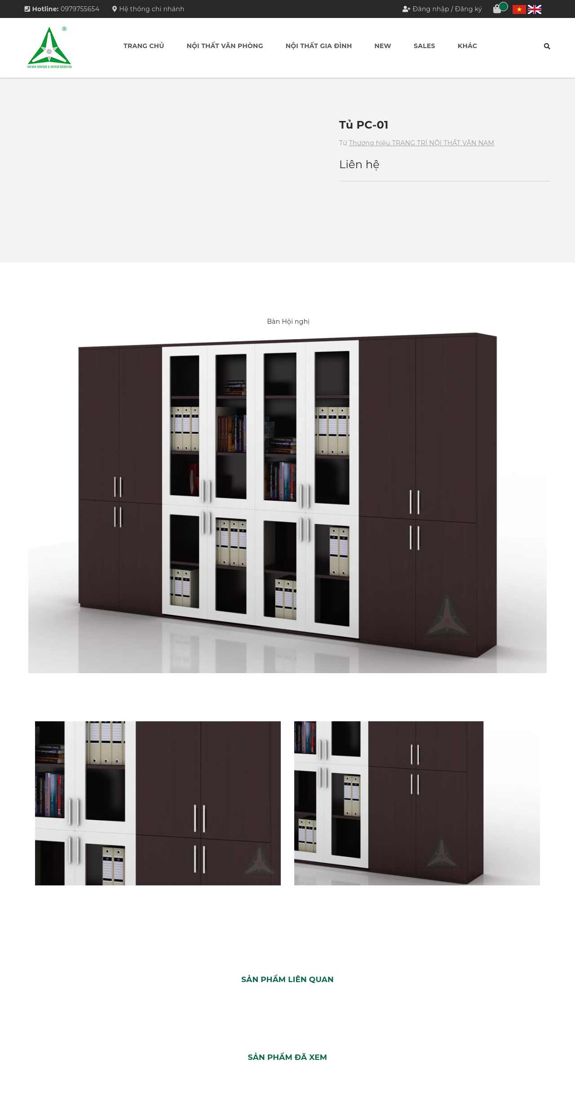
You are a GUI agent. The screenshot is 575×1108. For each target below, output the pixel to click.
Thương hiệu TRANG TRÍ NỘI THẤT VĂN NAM (421, 143)
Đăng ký (468, 9)
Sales (424, 46)
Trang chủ (144, 46)
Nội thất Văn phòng (224, 46)
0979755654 (80, 9)
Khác (467, 46)
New (383, 46)
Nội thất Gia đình (319, 46)
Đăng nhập (431, 9)
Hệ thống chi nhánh (148, 9)
